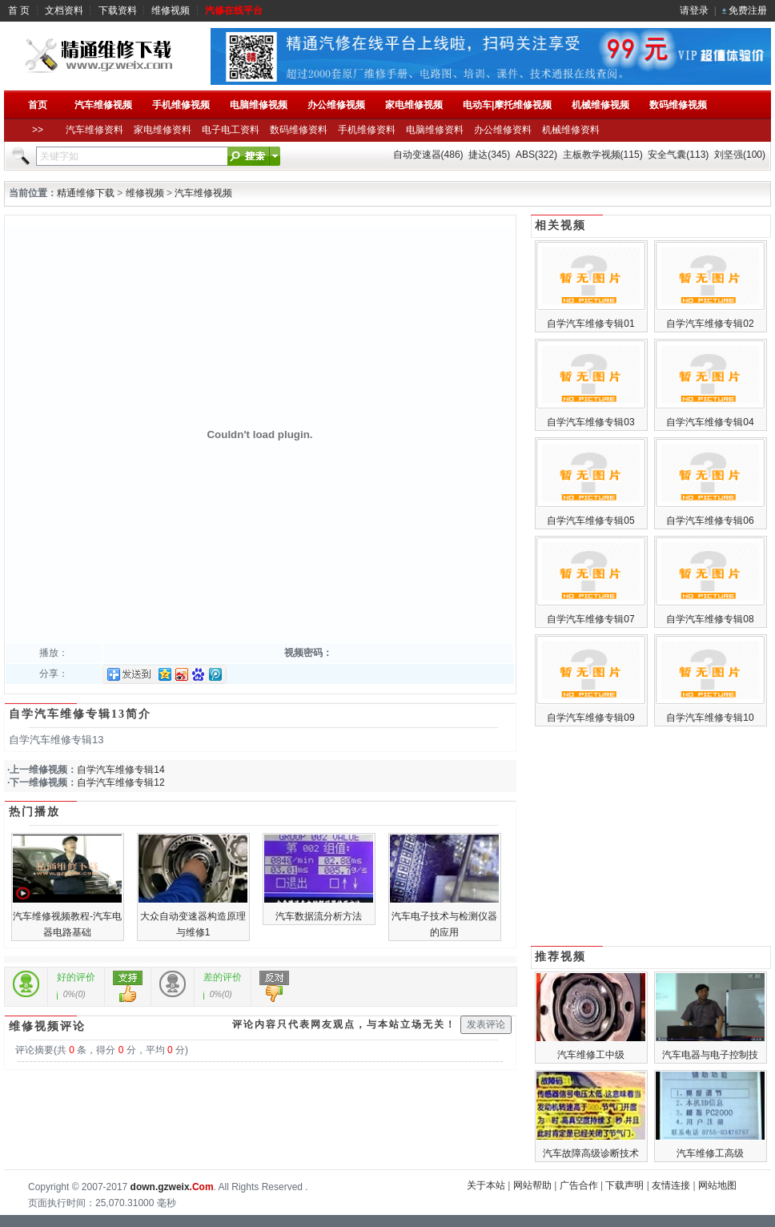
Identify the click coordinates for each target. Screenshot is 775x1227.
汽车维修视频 (203, 193)
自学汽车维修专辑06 (709, 520)
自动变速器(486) (428, 154)
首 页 (19, 10)
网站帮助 (532, 1185)
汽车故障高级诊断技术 (591, 1153)
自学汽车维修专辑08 (709, 619)
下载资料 (117, 10)
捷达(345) (489, 154)
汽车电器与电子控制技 (710, 1054)
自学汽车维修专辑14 (120, 769)
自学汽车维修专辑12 (120, 782)
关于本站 (486, 1185)
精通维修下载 (85, 193)
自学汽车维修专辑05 (590, 520)
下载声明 (624, 1185)
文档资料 (64, 10)
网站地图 (717, 1185)
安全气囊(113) (678, 154)
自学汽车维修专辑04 (709, 422)
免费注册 (748, 10)
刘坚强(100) (739, 154)
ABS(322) (536, 154)
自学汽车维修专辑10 (709, 717)
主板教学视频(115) (603, 154)
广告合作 (579, 1185)
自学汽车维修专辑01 (590, 323)
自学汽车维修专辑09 (590, 717)
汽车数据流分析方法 (318, 916)
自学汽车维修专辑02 (709, 323)
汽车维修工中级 (590, 1054)
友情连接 (671, 1185)
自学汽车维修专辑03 (590, 422)
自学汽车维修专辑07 (590, 619)
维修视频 (170, 10)
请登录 (694, 10)
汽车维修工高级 (710, 1153)
